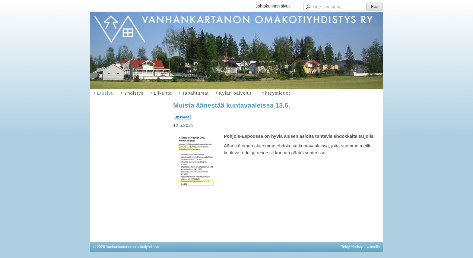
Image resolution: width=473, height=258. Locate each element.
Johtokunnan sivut (273, 6)
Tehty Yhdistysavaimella (360, 247)
